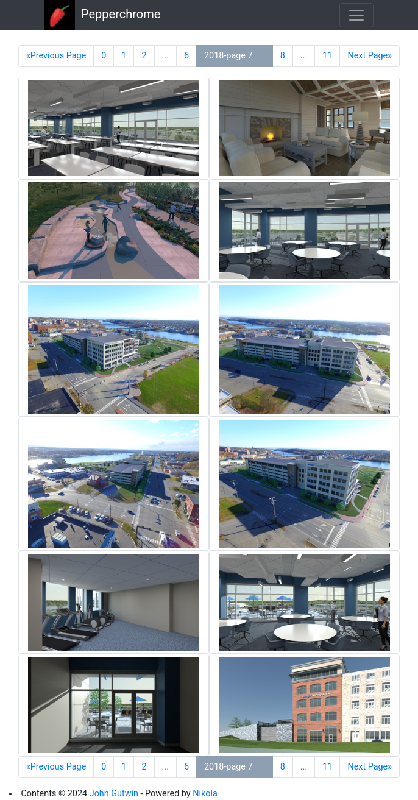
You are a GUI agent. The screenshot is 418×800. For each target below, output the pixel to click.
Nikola (205, 793)
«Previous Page (56, 56)
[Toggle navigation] (356, 15)
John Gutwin (114, 793)
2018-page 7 (228, 56)
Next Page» (369, 56)
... (165, 56)
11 (327, 56)
